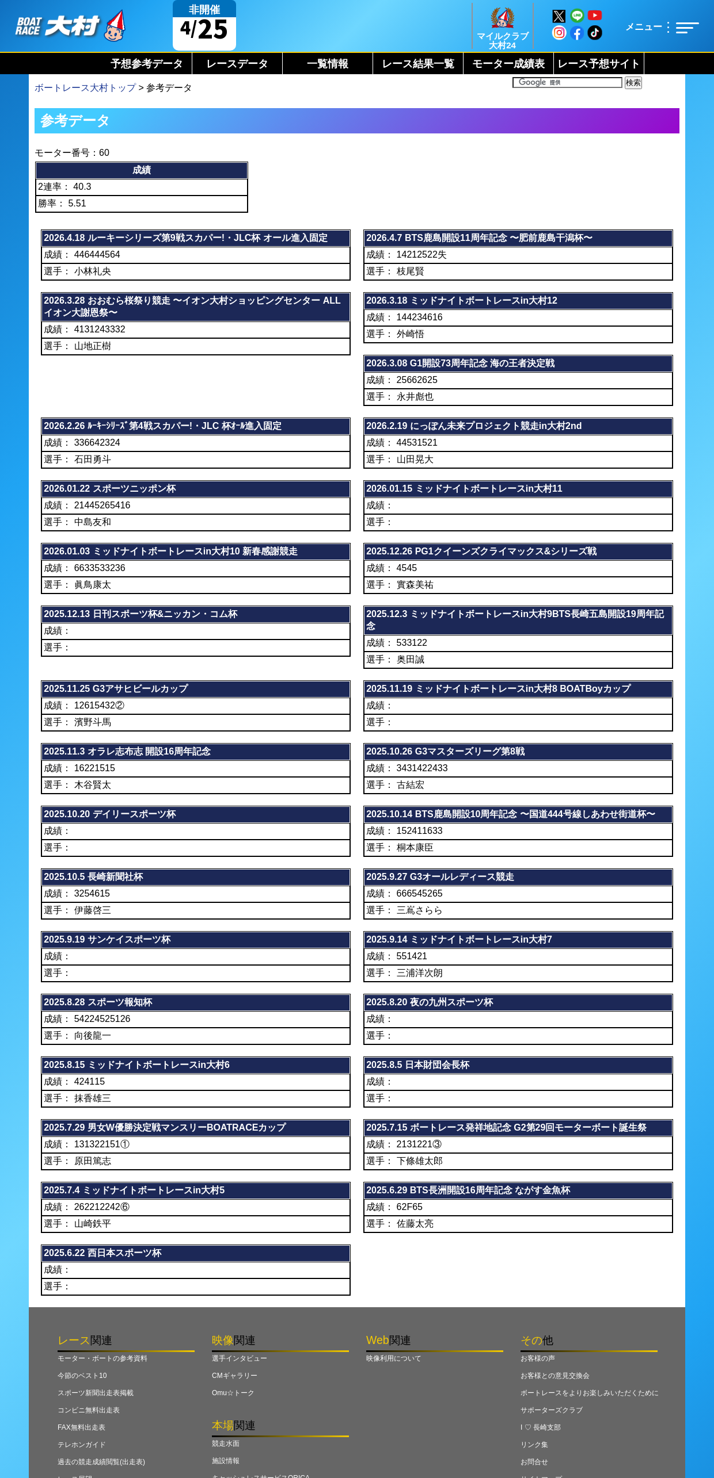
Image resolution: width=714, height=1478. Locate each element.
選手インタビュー (239, 1358)
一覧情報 (327, 64)
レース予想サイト (598, 64)
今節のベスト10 (82, 1376)
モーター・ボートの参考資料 (102, 1358)
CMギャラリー (234, 1376)
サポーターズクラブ (552, 1410)
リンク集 (534, 1445)
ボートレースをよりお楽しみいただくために (590, 1393)
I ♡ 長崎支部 (541, 1427)
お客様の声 (538, 1358)
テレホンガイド (82, 1445)
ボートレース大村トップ (85, 88)
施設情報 (226, 1461)
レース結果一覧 (418, 64)
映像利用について (393, 1358)
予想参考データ (147, 64)
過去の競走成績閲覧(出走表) (101, 1462)
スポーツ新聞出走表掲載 (96, 1393)
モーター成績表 (508, 64)
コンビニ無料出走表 (89, 1410)
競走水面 (226, 1443)
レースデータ (237, 64)
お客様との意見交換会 (555, 1376)
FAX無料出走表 (81, 1427)
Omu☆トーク (233, 1393)
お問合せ (534, 1462)
